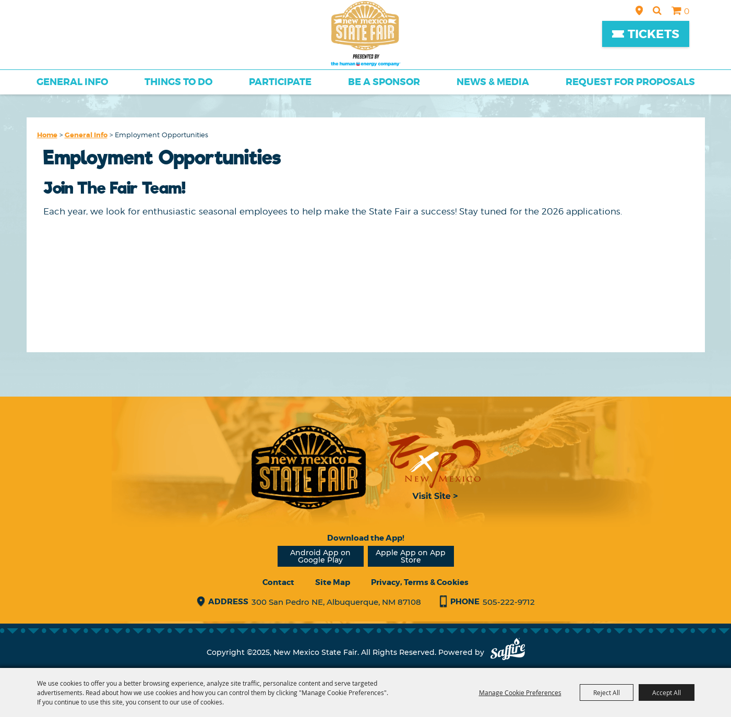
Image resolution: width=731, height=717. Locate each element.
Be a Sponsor (384, 82)
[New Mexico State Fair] (365, 33)
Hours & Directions (639, 10)
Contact (278, 582)
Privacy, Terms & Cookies (420, 582)
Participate (280, 82)
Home (47, 134)
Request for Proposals (630, 82)
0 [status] (686, 11)
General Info (72, 82)
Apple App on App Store (411, 556)
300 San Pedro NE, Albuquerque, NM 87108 (336, 602)
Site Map (332, 582)
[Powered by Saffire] (507, 652)
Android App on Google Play (320, 556)
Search (657, 10)
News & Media (493, 82)
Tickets (653, 34)
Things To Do (178, 82)
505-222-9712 (509, 602)
